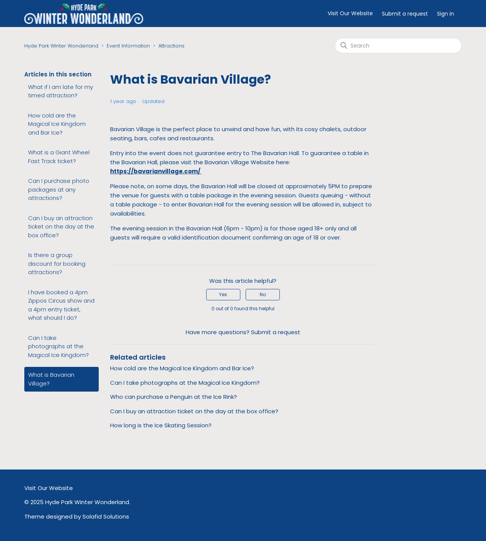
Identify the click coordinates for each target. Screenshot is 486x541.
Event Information (128, 45)
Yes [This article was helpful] (223, 294)
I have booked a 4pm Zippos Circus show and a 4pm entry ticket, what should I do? (61, 305)
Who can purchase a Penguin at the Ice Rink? (173, 397)
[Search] (398, 45)
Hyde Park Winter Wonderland (61, 45)
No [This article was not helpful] (263, 294)
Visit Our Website (350, 13)
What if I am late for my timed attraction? (60, 91)
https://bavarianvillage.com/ (155, 171)
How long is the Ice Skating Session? (160, 425)
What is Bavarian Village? (51, 379)
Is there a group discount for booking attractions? (56, 263)
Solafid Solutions (105, 516)
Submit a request (405, 13)
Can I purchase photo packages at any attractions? (58, 189)
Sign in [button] (445, 13)
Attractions (171, 45)
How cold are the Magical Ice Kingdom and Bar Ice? (57, 123)
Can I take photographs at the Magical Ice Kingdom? (58, 346)
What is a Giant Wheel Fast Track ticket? (59, 156)
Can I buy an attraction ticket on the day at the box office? (61, 226)
